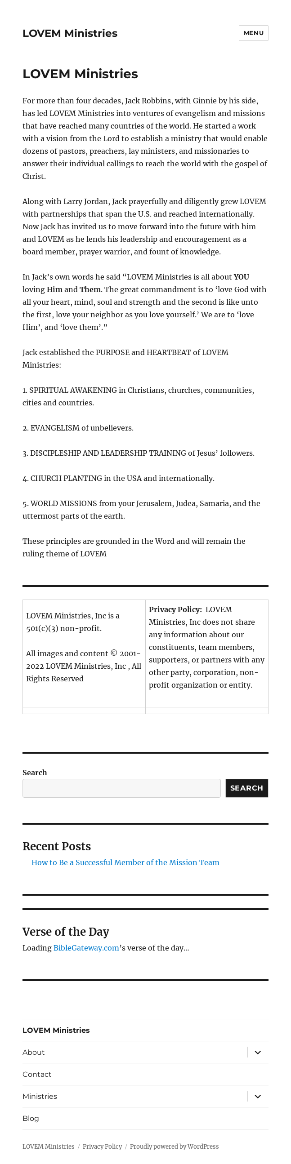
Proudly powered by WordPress (174, 1147)
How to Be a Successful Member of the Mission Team (125, 862)
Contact (37, 1074)
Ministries (39, 1096)
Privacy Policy (102, 1147)
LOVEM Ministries (69, 33)
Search (34, 772)
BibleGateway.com (86, 947)
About (33, 1052)
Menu (254, 32)
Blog (30, 1118)
